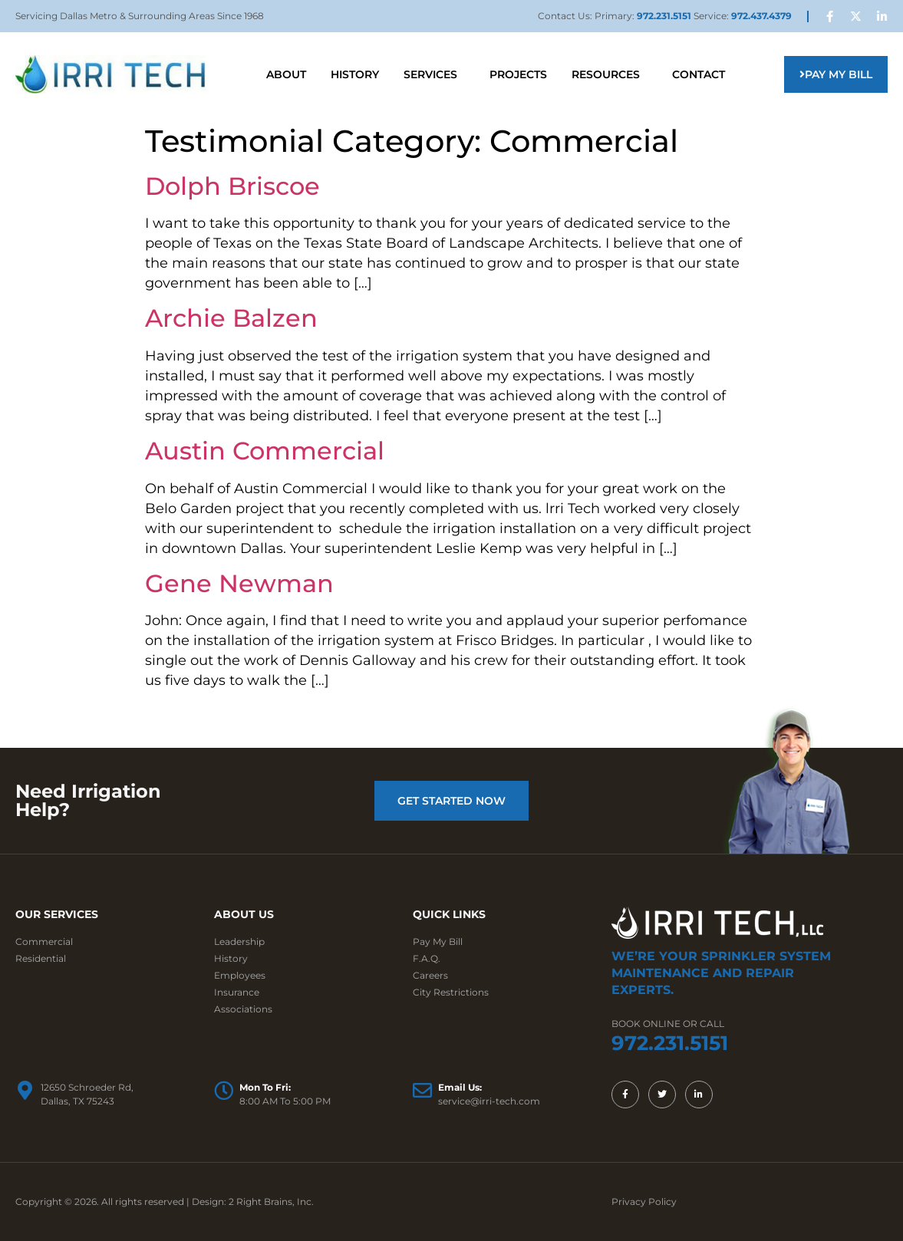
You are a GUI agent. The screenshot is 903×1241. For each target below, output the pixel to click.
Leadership (239, 941)
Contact (698, 74)
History (355, 74)
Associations (243, 1009)
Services (434, 74)
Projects (518, 74)
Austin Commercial (264, 451)
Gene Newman (239, 583)
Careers (430, 975)
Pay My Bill (438, 941)
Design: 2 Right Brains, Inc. (253, 1201)
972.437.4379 (761, 15)
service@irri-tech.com (489, 1101)
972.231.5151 (665, 15)
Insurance (236, 992)
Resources (610, 74)
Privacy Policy (644, 1201)
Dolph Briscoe (232, 186)
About (286, 74)
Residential (40, 958)
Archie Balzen (231, 318)
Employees (239, 975)
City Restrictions (451, 992)
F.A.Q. (426, 958)
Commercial (44, 941)
